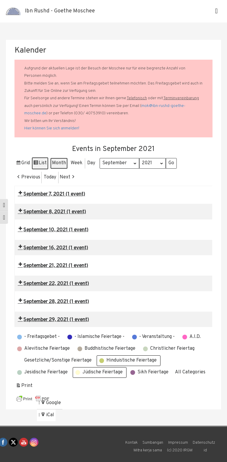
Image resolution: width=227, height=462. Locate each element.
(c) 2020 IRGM (179, 450)
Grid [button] (23, 164)
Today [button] (50, 177)
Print (24, 387)
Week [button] (76, 163)
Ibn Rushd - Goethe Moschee (60, 11)
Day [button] (91, 163)
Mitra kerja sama (148, 450)
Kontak (131, 442)
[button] (28, 177)
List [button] (40, 164)
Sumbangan (152, 442)
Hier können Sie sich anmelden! (51, 128)
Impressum (178, 442)
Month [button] (59, 163)
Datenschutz (204, 442)
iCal (47, 416)
